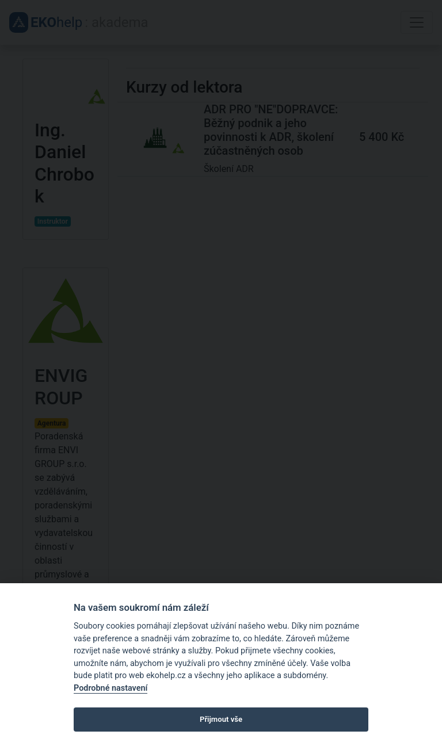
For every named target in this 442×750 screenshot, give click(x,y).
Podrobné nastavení (110, 688)
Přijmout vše (221, 719)
